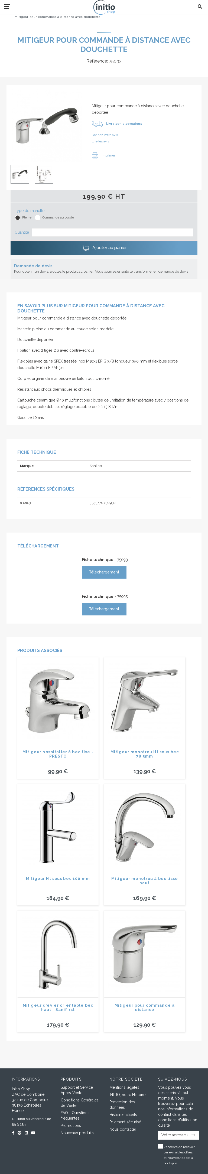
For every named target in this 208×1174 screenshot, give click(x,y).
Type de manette (29, 210)
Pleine (26, 217)
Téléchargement (104, 572)
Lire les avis (100, 141)
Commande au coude (58, 217)
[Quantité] (112, 232)
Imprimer (103, 155)
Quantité (22, 232)
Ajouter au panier (104, 248)
